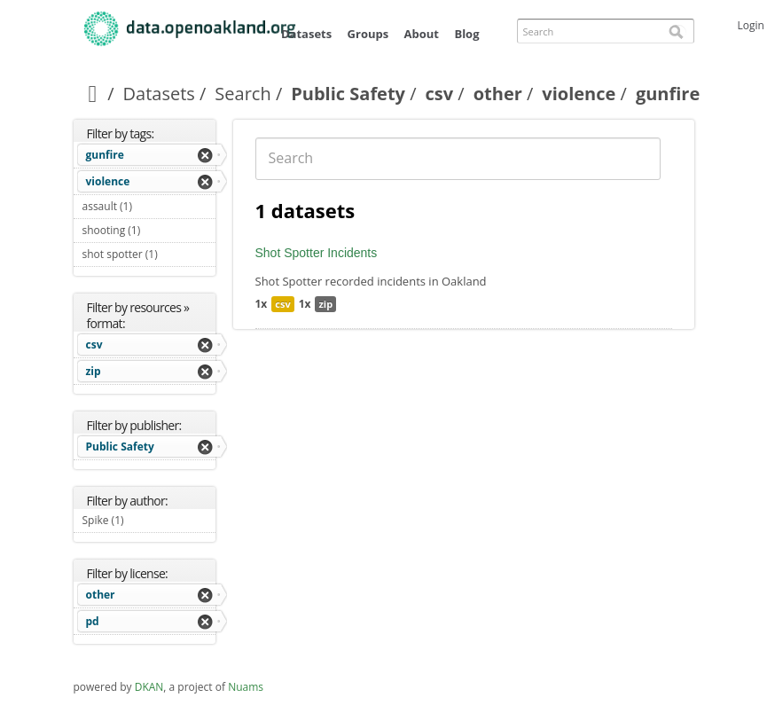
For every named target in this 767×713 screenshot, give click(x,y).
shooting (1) (148, 232)
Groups (368, 34)
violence (578, 94)
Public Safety (348, 94)
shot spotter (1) (148, 256)
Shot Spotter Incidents (316, 253)
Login (751, 25)
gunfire (105, 154)
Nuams (245, 686)
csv (440, 94)
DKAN (149, 686)
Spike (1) (144, 520)
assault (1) (148, 208)
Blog (466, 34)
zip (93, 371)
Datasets (306, 34)
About (421, 34)
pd (92, 621)
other (498, 94)
